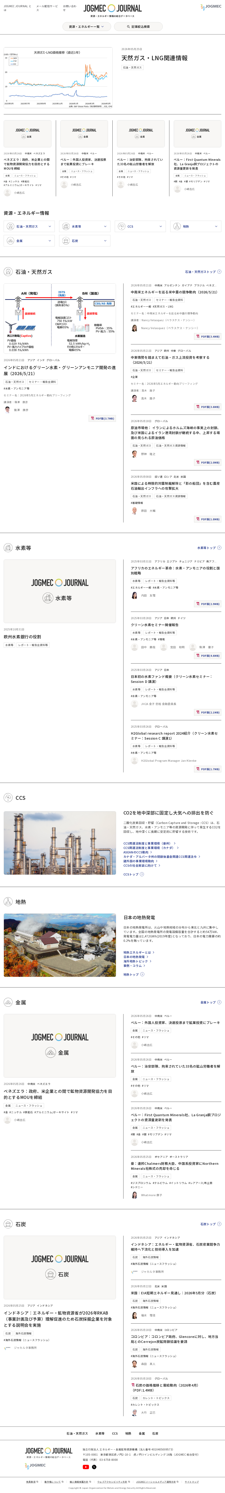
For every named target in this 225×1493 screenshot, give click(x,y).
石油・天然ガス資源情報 (171, 445)
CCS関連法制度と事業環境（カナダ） (149, 847)
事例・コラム (132, 965)
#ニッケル (14, 181)
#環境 (161, 639)
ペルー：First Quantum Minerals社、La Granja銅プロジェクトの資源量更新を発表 (197, 164)
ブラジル (199, 285)
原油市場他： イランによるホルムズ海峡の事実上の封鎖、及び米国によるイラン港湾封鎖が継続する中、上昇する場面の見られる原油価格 (176, 432)
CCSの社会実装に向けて (140, 865)
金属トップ (208, 1002)
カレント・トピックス (156, 1398)
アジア (31, 360)
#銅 (175, 181)
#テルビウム (160, 1183)
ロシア (168, 476)
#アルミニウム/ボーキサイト (19, 185)
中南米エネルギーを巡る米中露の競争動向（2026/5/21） (175, 292)
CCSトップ (131, 874)
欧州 (166, 350)
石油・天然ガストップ (200, 271)
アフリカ (160, 561)
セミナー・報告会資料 (42, 382)
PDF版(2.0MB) (208, 463)
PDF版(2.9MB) (208, 604)
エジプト (172, 561)
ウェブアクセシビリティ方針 (113, 1481)
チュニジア (186, 561)
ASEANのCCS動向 (136, 852)
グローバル (53, 360)
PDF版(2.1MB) (208, 713)
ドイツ (182, 618)
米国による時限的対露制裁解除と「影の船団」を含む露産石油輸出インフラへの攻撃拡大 (175, 486)
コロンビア (171, 1330)
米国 (183, 476)
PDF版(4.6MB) (208, 656)
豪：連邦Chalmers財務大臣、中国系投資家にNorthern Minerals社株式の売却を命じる (175, 1166)
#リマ (39, 185)
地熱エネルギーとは (137, 952)
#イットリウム (178, 1183)
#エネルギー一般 (141, 306)
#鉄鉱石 (25, 181)
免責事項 (32, 1481)
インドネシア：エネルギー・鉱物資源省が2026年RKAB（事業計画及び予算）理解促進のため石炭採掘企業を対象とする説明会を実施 (58, 1319)
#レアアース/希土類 (200, 1183)
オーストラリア (179, 1157)
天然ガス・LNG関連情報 (154, 57)
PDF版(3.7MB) (103, 419)
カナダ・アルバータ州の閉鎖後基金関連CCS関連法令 (160, 856)
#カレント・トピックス (145, 1404)
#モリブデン (195, 181)
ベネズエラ (39, 153)
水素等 (9, 645)
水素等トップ (206, 547)
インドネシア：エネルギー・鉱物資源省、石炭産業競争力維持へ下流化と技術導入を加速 (175, 1247)
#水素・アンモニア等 (16, 388)
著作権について (54, 1481)
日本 (166, 618)
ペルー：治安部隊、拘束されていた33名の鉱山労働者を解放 (140, 161)
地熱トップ (131, 974)
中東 (173, 350)
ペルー (93, 153)
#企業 (134, 377)
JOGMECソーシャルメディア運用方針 (157, 1481)
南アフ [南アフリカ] (210, 561)
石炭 (8, 1333)
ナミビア (199, 561)
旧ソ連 (159, 476)
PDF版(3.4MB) (208, 337)
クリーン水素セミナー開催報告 (155, 624)
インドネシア (45, 1305)
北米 (176, 476)
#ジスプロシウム (141, 1183)
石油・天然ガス (132, 67)
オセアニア (161, 1157)
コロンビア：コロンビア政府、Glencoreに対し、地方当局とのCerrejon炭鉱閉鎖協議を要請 (175, 1339)
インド (41, 360)
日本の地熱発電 (134, 957)
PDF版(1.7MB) (208, 770)
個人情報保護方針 (80, 1481)
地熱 (128, 1433)
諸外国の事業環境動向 (138, 861)
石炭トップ (208, 1224)
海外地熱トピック (135, 961)
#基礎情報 (137, 503)
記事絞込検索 (141, 26)
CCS (115, 1433)
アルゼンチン (172, 285)
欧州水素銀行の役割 (22, 636)
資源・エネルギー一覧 (84, 26)
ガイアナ (187, 285)
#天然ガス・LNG (163, 306)
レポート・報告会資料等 (33, 645)
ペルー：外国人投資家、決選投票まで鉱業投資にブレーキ (83, 161)
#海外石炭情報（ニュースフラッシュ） (27, 1340)
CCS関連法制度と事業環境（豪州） (147, 843)
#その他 (64, 176)
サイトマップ (192, 1481)
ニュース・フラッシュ (25, 175)
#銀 (186, 181)
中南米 (28, 153)
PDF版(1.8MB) (208, 520)
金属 (7, 175)
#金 (5, 181)
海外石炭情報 (23, 1333)
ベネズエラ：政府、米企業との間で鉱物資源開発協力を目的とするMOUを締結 (27, 164)
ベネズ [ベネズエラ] (210, 285)
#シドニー (137, 1187)
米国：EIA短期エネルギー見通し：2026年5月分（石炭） (174, 1292)
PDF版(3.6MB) (208, 407)
